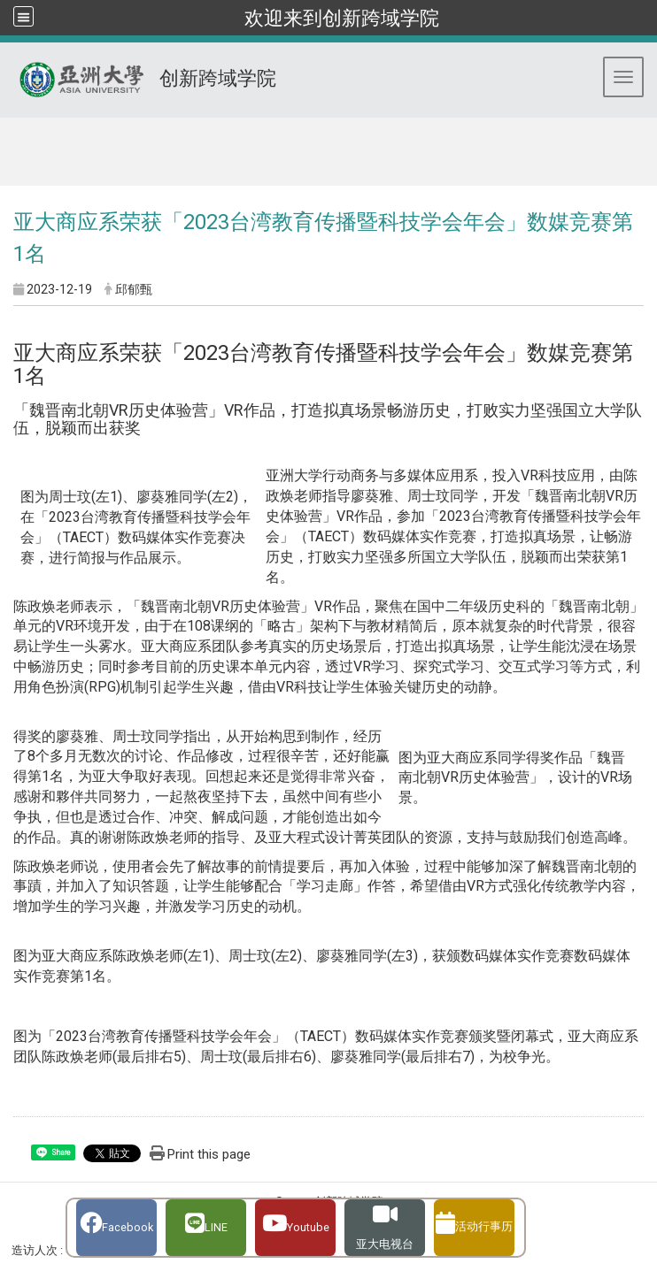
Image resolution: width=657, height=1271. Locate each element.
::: (8, 139)
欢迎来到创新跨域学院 (341, 17)
